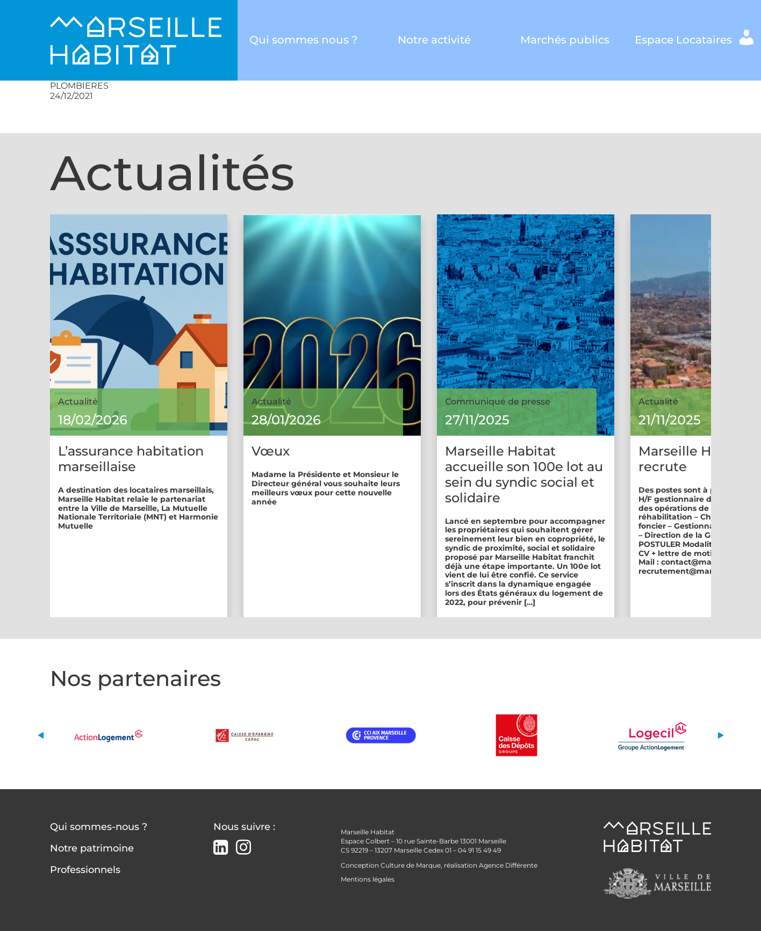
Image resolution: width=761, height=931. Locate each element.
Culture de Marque (410, 865)
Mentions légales (367, 879)
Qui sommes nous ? (303, 40)
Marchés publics (564, 40)
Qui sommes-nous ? (98, 827)
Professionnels (85, 870)
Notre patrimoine (92, 848)
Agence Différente (508, 865)
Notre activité (434, 40)
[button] (40, 735)
